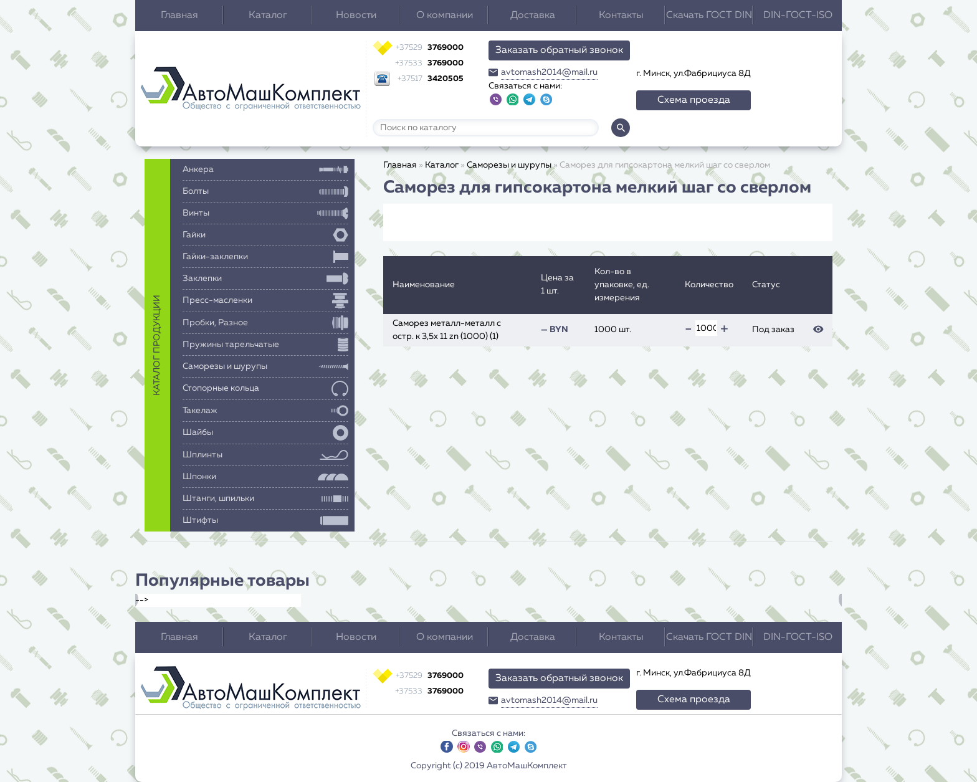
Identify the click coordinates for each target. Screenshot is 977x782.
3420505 (431, 79)
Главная (179, 16)
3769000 (430, 48)
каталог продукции (157, 345)
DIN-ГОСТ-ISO (797, 16)
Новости (356, 16)
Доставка (532, 16)
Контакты (621, 16)
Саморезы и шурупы (509, 165)
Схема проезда (693, 100)
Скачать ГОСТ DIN (709, 16)
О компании (444, 16)
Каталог (268, 16)
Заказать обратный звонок (559, 50)
